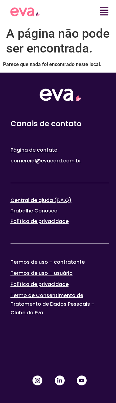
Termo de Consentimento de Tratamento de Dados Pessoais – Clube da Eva (53, 304)
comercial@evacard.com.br (46, 160)
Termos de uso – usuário (42, 273)
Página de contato (34, 149)
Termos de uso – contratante (48, 262)
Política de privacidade (40, 221)
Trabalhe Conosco (34, 210)
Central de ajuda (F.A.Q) (41, 200)
